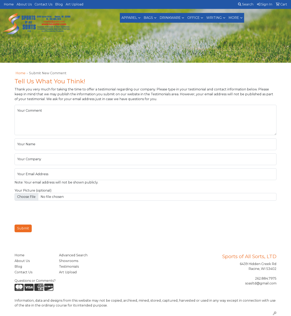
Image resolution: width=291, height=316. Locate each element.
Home (9, 4)
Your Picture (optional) (33, 190)
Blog (59, 4)
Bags (148, 18)
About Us (24, 4)
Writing (214, 18)
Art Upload (74, 4)
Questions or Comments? (35, 281)
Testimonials (69, 266)
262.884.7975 (265, 278)
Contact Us (43, 4)
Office (193, 18)
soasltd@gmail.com (260, 283)
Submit (23, 228)
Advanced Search (73, 255)
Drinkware (170, 18)
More (234, 18)
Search (245, 4)
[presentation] (45, 212)
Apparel (129, 18)
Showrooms (68, 261)
